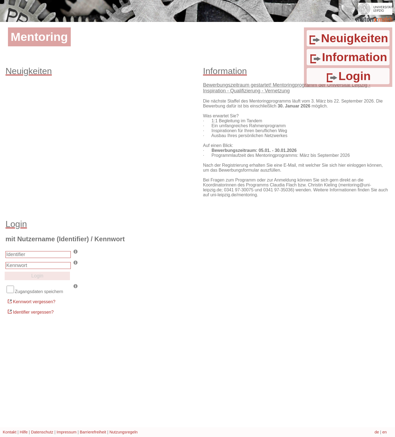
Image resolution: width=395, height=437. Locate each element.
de (376, 432)
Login (348, 76)
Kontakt (9, 432)
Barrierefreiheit (93, 432)
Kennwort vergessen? (31, 301)
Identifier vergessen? (30, 311)
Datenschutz (42, 432)
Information (348, 57)
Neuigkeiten (348, 38)
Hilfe (24, 432)
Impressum (66, 432)
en (384, 432)
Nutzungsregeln (123, 432)
